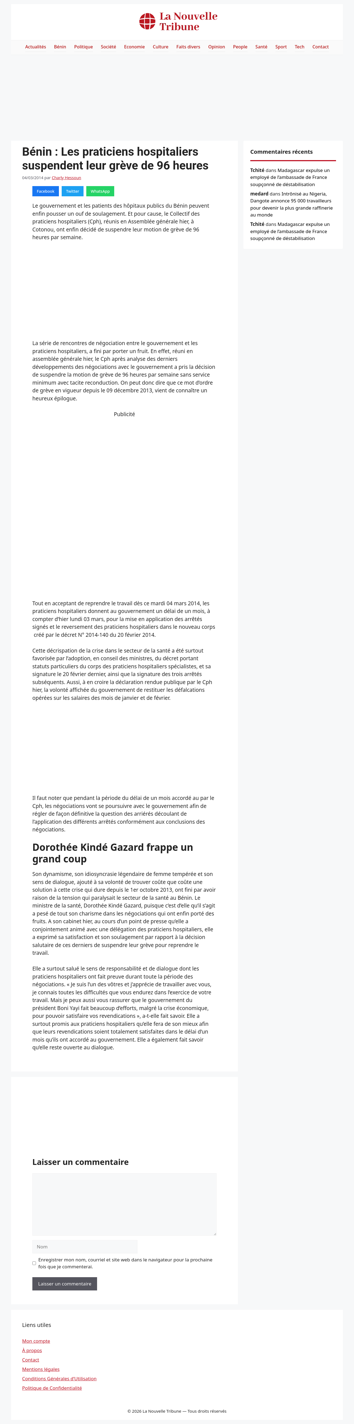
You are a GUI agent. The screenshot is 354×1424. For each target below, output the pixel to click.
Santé (261, 47)
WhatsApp (100, 191)
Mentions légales (40, 1369)
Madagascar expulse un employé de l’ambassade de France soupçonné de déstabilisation (290, 177)
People (240, 47)
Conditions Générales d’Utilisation (59, 1378)
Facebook (45, 191)
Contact (321, 47)
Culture (160, 47)
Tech (299, 47)
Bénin (60, 47)
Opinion (216, 47)
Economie (134, 47)
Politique (83, 47)
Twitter (72, 191)
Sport (281, 47)
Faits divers (188, 47)
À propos (32, 1350)
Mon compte (36, 1341)
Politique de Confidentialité (52, 1388)
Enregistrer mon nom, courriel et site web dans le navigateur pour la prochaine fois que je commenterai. (125, 1263)
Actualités (35, 47)
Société (108, 47)
